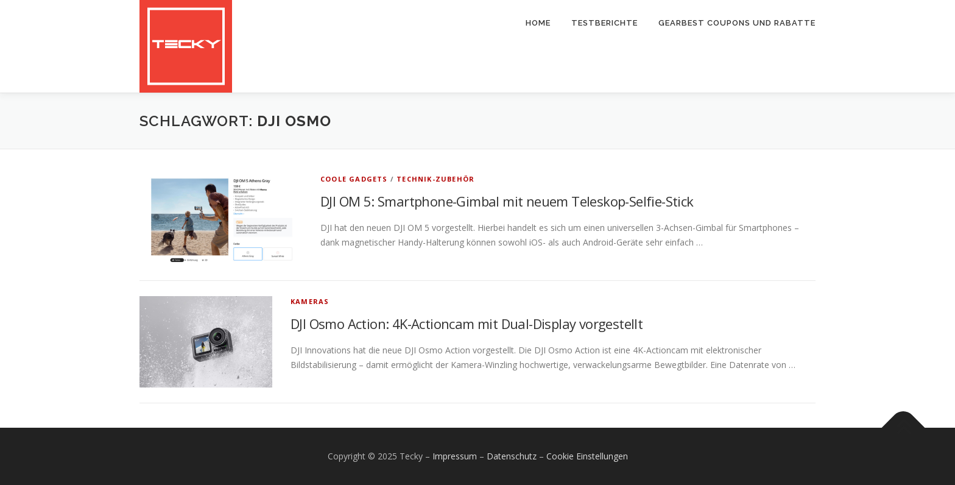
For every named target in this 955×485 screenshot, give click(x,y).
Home (538, 22)
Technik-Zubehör (435, 178)
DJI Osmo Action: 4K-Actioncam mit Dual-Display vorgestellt (467, 323)
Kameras (310, 301)
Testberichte (604, 22)
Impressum (454, 456)
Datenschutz (512, 456)
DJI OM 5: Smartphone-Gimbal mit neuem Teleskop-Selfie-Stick (507, 201)
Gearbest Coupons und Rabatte (737, 22)
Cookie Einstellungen (587, 456)
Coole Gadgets (354, 178)
